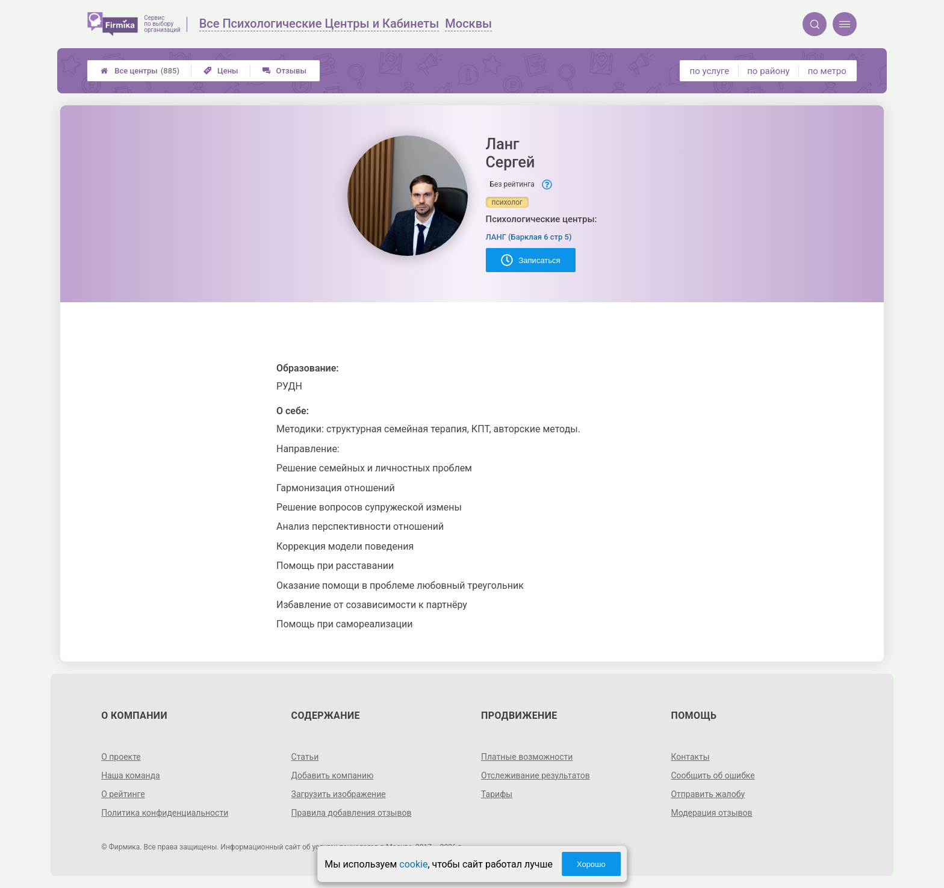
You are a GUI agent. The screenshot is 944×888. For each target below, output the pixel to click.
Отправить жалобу (708, 794)
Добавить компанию (332, 775)
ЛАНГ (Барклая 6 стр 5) (529, 236)
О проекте (121, 757)
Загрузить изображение (338, 794)
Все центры (140, 70)
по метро (827, 71)
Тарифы (496, 794)
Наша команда (130, 775)
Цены (220, 70)
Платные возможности (527, 757)
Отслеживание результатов (535, 775)
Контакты (690, 757)
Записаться (530, 260)
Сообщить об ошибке (712, 775)
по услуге (710, 71)
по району (768, 71)
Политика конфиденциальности (164, 813)
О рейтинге (123, 794)
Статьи (305, 757)
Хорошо (591, 864)
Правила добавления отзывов (351, 813)
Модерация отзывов (711, 813)
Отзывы (284, 70)
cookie (413, 864)
